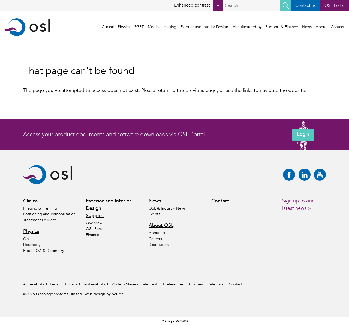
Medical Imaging (162, 27)
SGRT (140, 27)
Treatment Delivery (39, 220)
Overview (94, 223)
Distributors (159, 245)
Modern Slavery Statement (134, 284)
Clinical (109, 27)
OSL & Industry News (167, 208)
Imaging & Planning (40, 208)
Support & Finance (282, 27)
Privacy (71, 284)
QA (26, 238)
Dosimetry (32, 245)
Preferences (173, 284)
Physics (125, 27)
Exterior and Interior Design (205, 27)
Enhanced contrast (198, 5)
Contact (338, 27)
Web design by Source (104, 294)
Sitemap (216, 284)
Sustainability (94, 284)
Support (95, 215)
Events (154, 214)
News (307, 27)
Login (303, 134)
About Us (157, 232)
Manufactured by (247, 27)
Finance (92, 234)
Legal (54, 284)
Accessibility (33, 284)
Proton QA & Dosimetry (43, 250)
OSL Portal (334, 5)
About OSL (161, 225)
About (321, 27)
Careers (155, 238)
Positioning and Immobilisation (49, 214)
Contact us (305, 5)
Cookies (196, 284)
